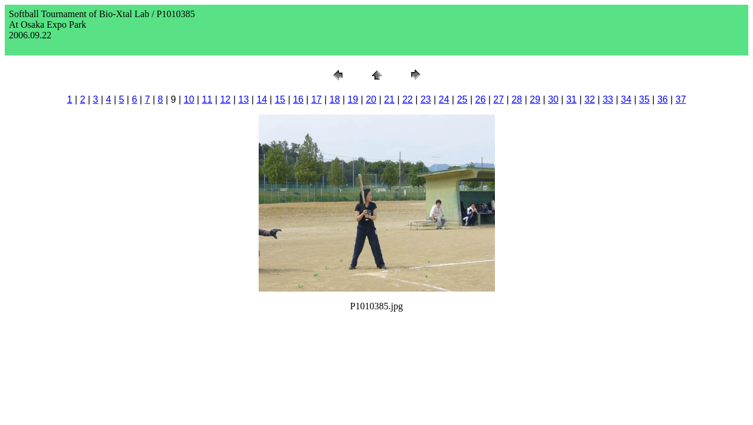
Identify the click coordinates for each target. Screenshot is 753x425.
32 (590, 99)
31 (571, 99)
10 (189, 99)
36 (662, 99)
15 (280, 99)
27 (498, 99)
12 (225, 99)
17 (316, 99)
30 (553, 99)
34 (626, 99)
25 (462, 99)
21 (389, 99)
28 (516, 99)
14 (261, 99)
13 (244, 99)
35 (644, 99)
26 (480, 99)
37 (681, 99)
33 (607, 99)
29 (535, 99)
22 (407, 99)
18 (335, 99)
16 (298, 99)
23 (425, 99)
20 (371, 99)
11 (207, 99)
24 (444, 99)
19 (353, 99)
